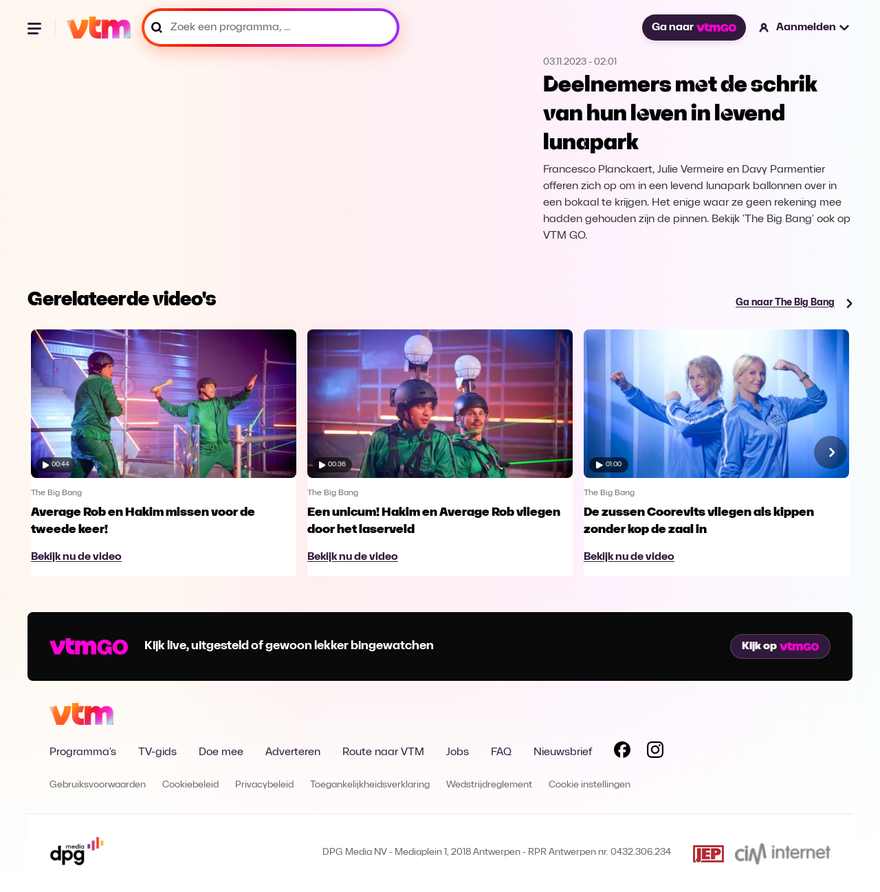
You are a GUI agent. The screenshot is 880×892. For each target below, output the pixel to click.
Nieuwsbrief (563, 752)
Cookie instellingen (589, 785)
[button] (804, 27)
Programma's (83, 752)
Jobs (457, 752)
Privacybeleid (264, 785)
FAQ (501, 752)
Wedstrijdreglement (489, 785)
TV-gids (157, 752)
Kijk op (780, 646)
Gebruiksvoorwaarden (98, 785)
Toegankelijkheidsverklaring (370, 785)
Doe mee (221, 752)
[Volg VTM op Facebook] (622, 752)
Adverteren (292, 752)
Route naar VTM (383, 752)
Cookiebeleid (190, 785)
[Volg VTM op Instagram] (655, 752)
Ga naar (694, 27)
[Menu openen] (36, 27)
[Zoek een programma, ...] (270, 27)
